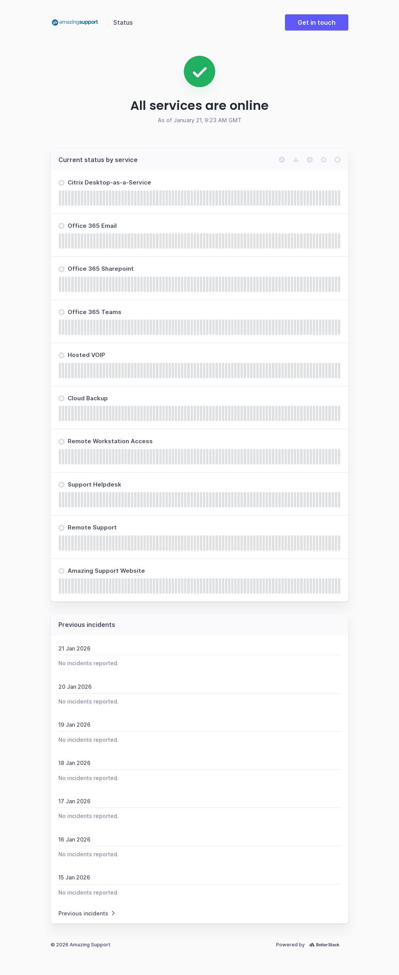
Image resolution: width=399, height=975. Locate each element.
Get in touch (317, 22)
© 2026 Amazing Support (81, 945)
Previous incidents (87, 913)
